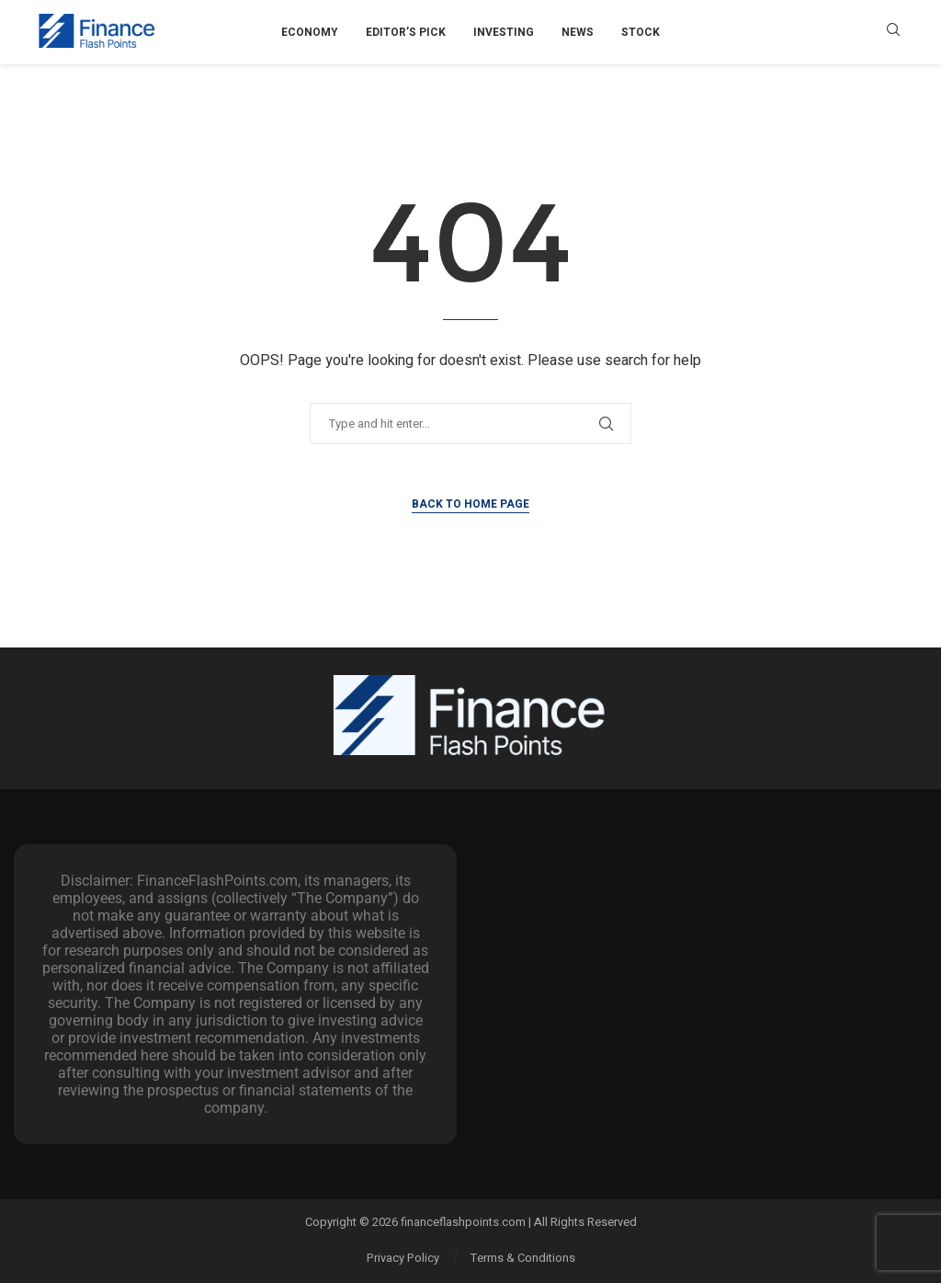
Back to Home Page (470, 504)
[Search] (893, 32)
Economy (309, 32)
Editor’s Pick (406, 32)
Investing (503, 32)
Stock (640, 32)
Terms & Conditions (522, 1257)
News (577, 32)
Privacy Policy (403, 1257)
